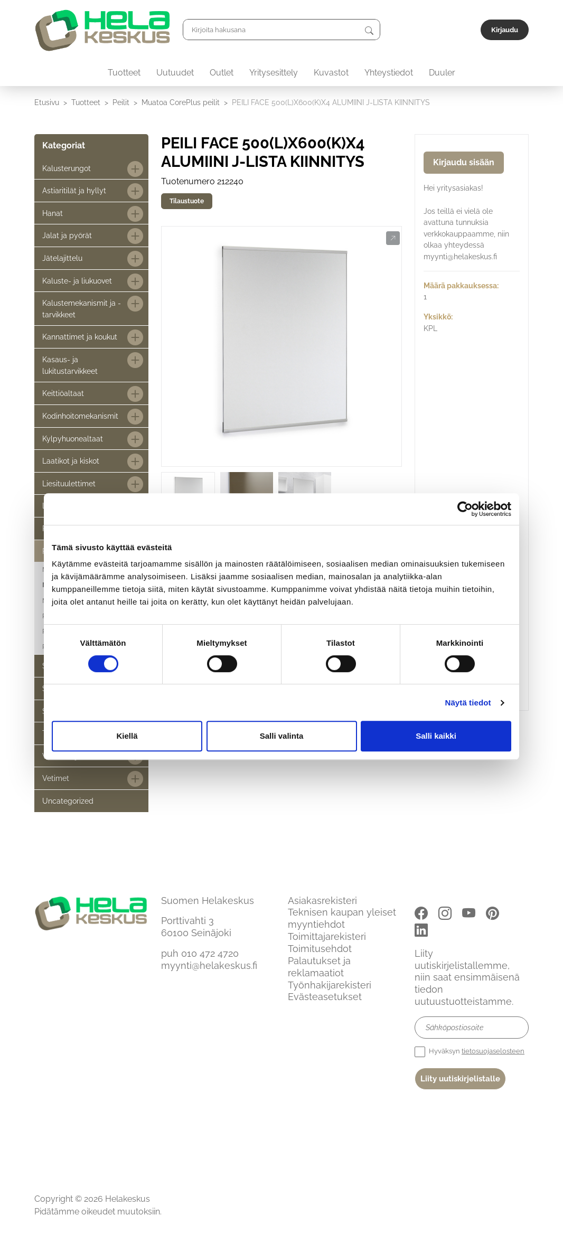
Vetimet (55, 778)
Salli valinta (282, 735)
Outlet (221, 73)
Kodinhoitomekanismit (80, 415)
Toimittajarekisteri (327, 936)
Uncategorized (67, 800)
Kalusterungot (66, 168)
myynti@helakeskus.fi (209, 965)
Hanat (52, 213)
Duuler (442, 73)
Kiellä (126, 735)
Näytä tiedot (468, 702)
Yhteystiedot (388, 73)
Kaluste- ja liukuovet (77, 280)
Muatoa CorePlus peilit (181, 102)
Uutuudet (175, 73)
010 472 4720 (210, 953)
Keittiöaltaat (63, 393)
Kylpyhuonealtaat (72, 438)
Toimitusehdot (320, 948)
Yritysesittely (273, 73)
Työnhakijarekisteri (329, 985)
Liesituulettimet (69, 483)
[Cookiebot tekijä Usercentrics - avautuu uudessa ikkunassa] (465, 509)
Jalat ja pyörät (67, 235)
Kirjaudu (504, 30)
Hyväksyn (469, 1052)
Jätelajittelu (62, 257)
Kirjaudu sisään (463, 162)
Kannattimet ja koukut (79, 336)
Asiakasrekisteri (322, 900)
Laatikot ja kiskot (70, 460)
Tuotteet (124, 73)
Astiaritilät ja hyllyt (74, 190)
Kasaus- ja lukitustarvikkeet (70, 365)
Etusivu (46, 102)
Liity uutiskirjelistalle (460, 1079)
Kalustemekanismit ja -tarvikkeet (81, 308)
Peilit (120, 102)
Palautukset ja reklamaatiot (319, 966)
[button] (392, 239)
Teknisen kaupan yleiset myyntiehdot (342, 918)
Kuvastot (331, 73)
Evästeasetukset (325, 996)
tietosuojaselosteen (493, 1051)
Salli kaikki (436, 735)
